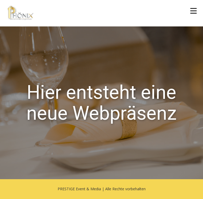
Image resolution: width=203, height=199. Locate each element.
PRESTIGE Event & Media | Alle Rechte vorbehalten (102, 188)
